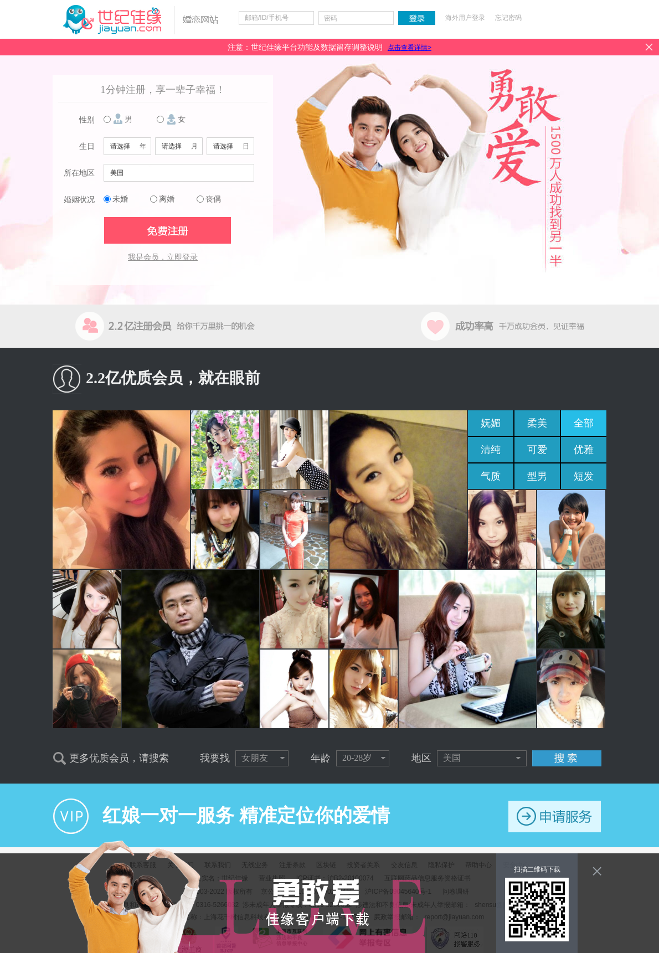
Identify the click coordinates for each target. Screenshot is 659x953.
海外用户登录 (465, 18)
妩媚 (491, 423)
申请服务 (554, 816)
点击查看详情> (409, 47)
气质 (491, 476)
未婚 (120, 199)
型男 (537, 476)
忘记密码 (508, 18)
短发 (584, 476)
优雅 (584, 449)
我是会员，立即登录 (163, 257)
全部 (584, 423)
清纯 (491, 449)
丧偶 (213, 199)
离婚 (166, 199)
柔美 (537, 423)
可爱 (537, 449)
